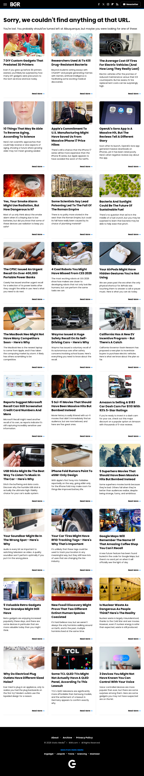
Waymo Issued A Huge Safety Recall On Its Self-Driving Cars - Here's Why (70, 338)
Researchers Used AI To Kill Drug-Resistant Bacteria (71, 62)
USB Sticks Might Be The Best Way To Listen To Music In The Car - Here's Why (23, 475)
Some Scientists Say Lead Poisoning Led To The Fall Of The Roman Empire (71, 205)
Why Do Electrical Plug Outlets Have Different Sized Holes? (23, 678)
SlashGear (95, 754)
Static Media (58, 743)
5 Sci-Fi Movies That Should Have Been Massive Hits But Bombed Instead (71, 406)
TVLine (71, 754)
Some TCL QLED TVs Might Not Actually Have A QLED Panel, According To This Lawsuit (70, 680)
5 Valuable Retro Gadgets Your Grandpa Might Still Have (22, 609)
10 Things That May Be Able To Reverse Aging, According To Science (23, 132)
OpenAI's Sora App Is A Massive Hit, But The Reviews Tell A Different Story (116, 134)
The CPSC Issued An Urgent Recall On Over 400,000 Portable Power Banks (22, 273)
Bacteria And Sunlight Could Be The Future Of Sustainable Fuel (115, 205)
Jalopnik (60, 754)
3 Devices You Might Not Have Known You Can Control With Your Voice (116, 678)
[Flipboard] (112, 4)
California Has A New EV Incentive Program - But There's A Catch (117, 338)
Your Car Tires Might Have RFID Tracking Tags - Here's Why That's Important (71, 540)
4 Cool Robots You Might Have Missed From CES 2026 (71, 271)
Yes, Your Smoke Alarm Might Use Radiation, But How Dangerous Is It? (21, 205)
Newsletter (130, 4)
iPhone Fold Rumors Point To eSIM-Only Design (71, 473)
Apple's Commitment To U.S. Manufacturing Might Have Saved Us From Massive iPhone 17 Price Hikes (70, 136)
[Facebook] (99, 4)
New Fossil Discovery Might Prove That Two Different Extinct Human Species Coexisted (71, 611)
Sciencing (82, 754)
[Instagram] (108, 4)
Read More (37, 93)
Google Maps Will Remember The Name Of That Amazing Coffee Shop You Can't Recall (118, 542)
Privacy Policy (84, 737)
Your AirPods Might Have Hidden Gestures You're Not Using (119, 273)
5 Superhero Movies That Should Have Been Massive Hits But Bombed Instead (118, 475)
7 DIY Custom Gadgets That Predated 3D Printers (23, 62)
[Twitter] (103, 4)
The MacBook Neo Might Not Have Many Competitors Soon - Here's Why (23, 338)
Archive (67, 737)
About (55, 737)
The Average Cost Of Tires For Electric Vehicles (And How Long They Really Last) (119, 65)
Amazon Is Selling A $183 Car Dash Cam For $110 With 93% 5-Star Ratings (119, 406)
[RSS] (117, 4)
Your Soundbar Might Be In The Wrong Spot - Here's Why (22, 540)
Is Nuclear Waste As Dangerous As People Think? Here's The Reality (117, 609)
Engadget (48, 754)
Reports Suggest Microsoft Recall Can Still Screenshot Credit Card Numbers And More (22, 408)
